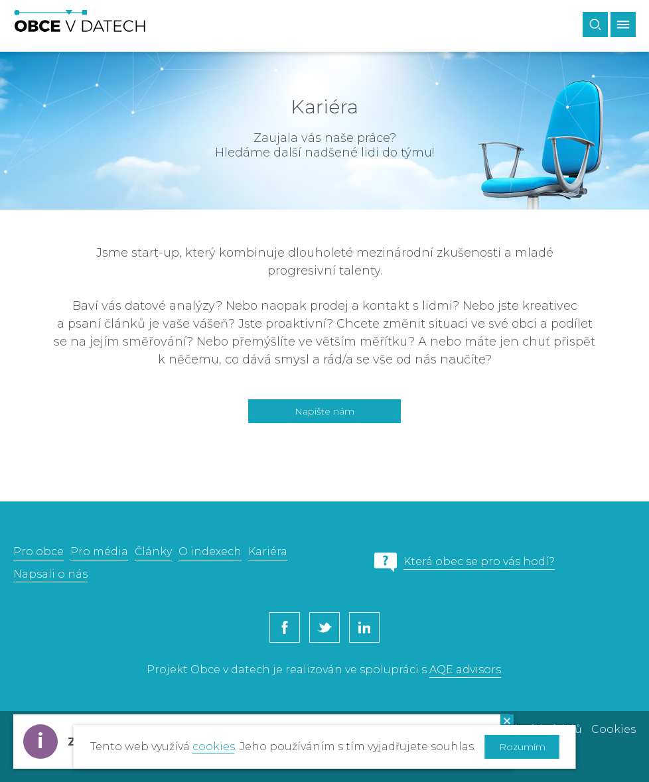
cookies (213, 746)
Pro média (99, 551)
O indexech (210, 551)
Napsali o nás (50, 574)
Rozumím (522, 747)
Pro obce (38, 551)
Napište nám (324, 411)
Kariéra (267, 551)
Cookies (613, 729)
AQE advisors (465, 669)
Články (153, 551)
